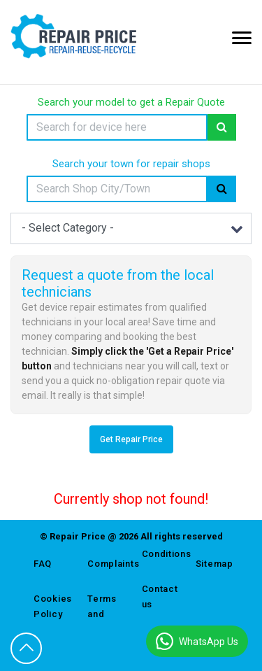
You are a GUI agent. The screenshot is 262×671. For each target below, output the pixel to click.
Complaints (103, 563)
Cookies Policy (50, 606)
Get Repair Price (131, 439)
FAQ (43, 563)
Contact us (158, 596)
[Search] (117, 127)
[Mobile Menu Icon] (242, 37)
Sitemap (212, 563)
